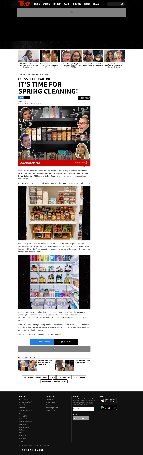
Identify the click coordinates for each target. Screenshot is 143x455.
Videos (21, 441)
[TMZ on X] (22, 29)
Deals (116, 45)
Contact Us (49, 399)
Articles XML (23, 416)
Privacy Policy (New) (25, 402)
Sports (37, 45)
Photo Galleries (79, 377)
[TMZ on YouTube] (83, 418)
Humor (52, 377)
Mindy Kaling (28, 377)
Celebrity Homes (60, 381)
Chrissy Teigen (41, 377)
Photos (86, 45)
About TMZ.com (24, 399)
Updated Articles (24, 419)
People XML (23, 435)
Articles (21, 413)
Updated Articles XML (26, 421)
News (23, 45)
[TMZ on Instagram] (30, 28)
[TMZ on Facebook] (19, 29)
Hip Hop (54, 45)
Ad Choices (22, 408)
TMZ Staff (23, 101)
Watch (71, 45)
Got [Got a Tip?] (24, 37)
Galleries (22, 430)
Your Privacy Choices (25, 410)
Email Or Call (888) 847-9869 (41, 37)
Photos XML (23, 438)
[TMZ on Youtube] (26, 28)
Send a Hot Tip (50, 402)
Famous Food (46, 381)
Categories (22, 424)
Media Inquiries (50, 410)
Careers (48, 405)
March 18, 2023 (29, 104)
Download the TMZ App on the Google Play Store (108, 407)
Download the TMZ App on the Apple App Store (108, 400)
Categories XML (24, 427)
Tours (102, 45)
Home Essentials (63, 377)
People (21, 433)
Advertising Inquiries (52, 408)
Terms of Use (23, 405)
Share (42, 342)
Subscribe (92, 409)
